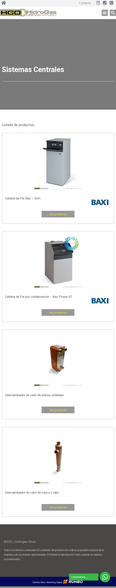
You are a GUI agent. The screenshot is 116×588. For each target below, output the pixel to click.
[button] (105, 13)
